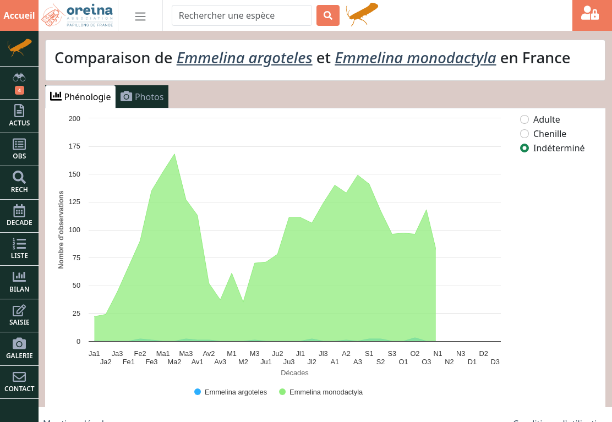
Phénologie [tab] (80, 96)
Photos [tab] (142, 96)
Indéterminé (559, 148)
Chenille (549, 134)
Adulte (546, 119)
